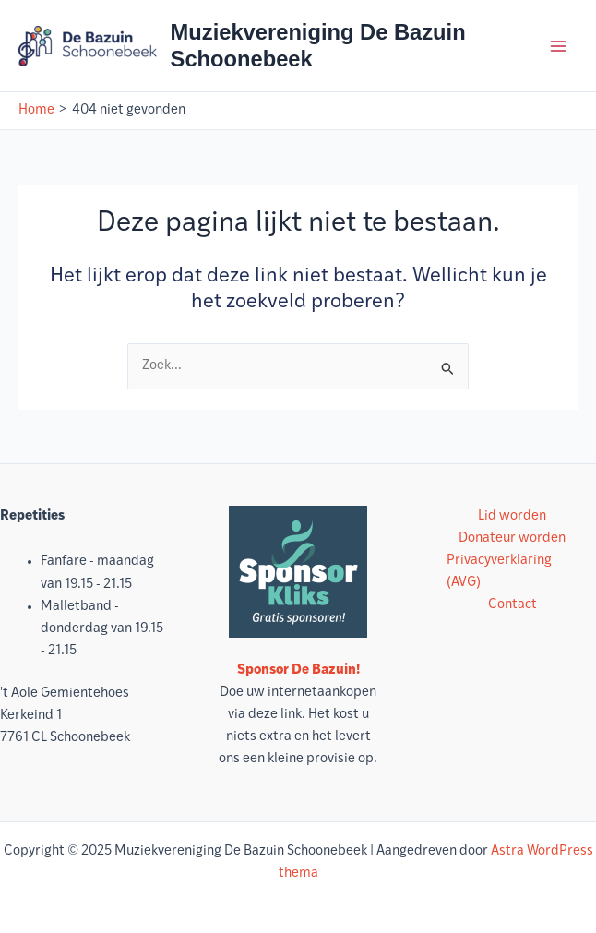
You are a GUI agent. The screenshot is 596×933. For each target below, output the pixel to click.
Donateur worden (512, 538)
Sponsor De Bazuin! (298, 670)
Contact (512, 605)
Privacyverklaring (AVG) (499, 572)
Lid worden (512, 516)
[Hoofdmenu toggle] (558, 46)
